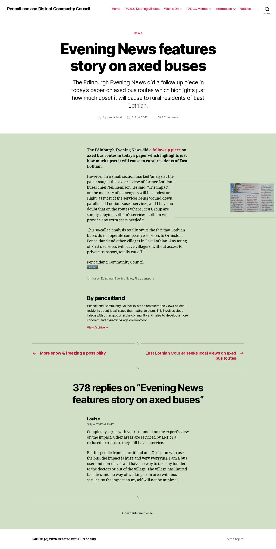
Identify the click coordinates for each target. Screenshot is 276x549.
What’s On (171, 9)
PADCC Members (198, 9)
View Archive (97, 327)
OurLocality (87, 539)
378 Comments (168, 117)
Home (116, 9)
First (137, 278)
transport (148, 278)
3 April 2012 (140, 117)
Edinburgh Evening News (117, 278)
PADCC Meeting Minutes (142, 9)
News (138, 33)
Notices (245, 9)
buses (96, 278)
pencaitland (114, 117)
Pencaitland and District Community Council (48, 9)
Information (224, 9)
